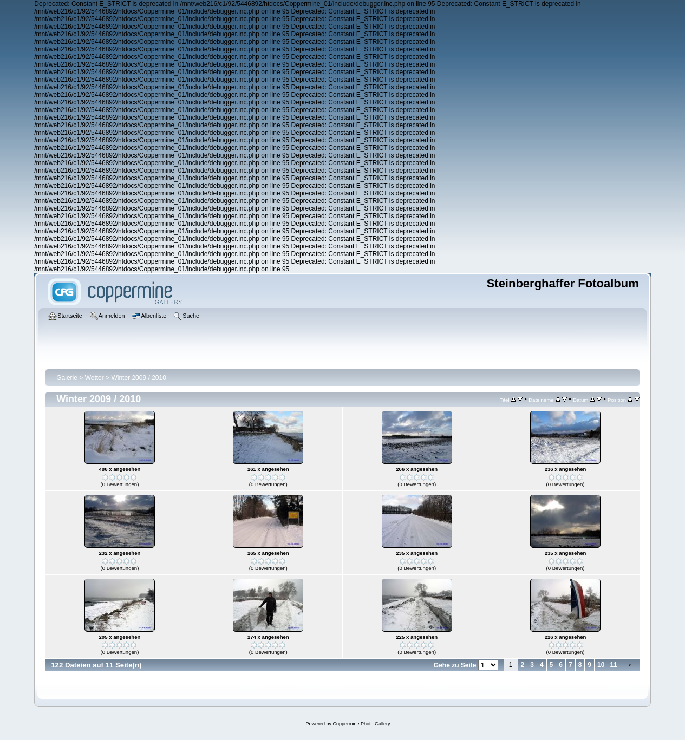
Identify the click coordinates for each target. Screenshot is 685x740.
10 (600, 665)
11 (613, 665)
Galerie (66, 378)
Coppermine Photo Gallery (361, 723)
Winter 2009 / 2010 (138, 378)
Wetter (94, 378)
